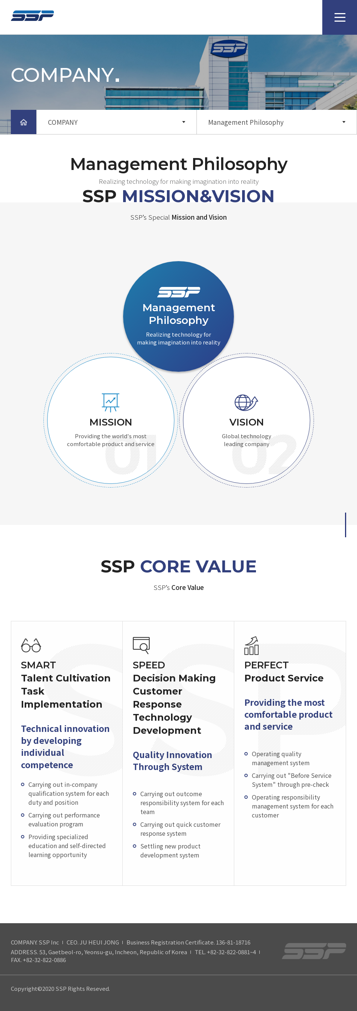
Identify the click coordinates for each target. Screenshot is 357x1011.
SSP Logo (32, 17)
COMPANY (62, 122)
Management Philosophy (246, 122)
